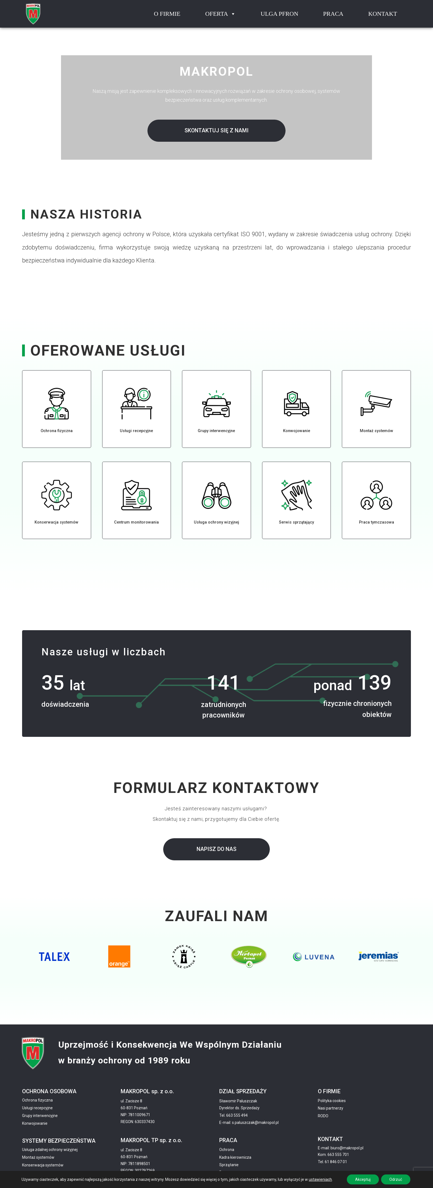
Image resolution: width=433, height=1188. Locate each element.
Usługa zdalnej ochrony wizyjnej (50, 1149)
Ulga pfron (279, 13)
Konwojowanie (34, 1123)
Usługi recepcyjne (37, 1108)
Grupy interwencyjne (40, 1115)
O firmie (167, 13)
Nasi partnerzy (330, 1108)
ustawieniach (320, 1179)
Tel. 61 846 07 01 (332, 1162)
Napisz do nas (216, 849)
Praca (333, 13)
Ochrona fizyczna (37, 1100)
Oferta (220, 13)
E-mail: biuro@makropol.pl (340, 1148)
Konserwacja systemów (43, 1165)
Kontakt (382, 13)
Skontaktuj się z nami (216, 130)
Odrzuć (395, 1179)
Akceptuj (363, 1179)
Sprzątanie (229, 1165)
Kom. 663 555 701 (333, 1154)
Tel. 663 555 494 (233, 1115)
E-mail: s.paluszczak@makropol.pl (249, 1122)
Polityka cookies (332, 1100)
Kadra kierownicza (235, 1157)
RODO (323, 1116)
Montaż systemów (38, 1157)
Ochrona (226, 1149)
